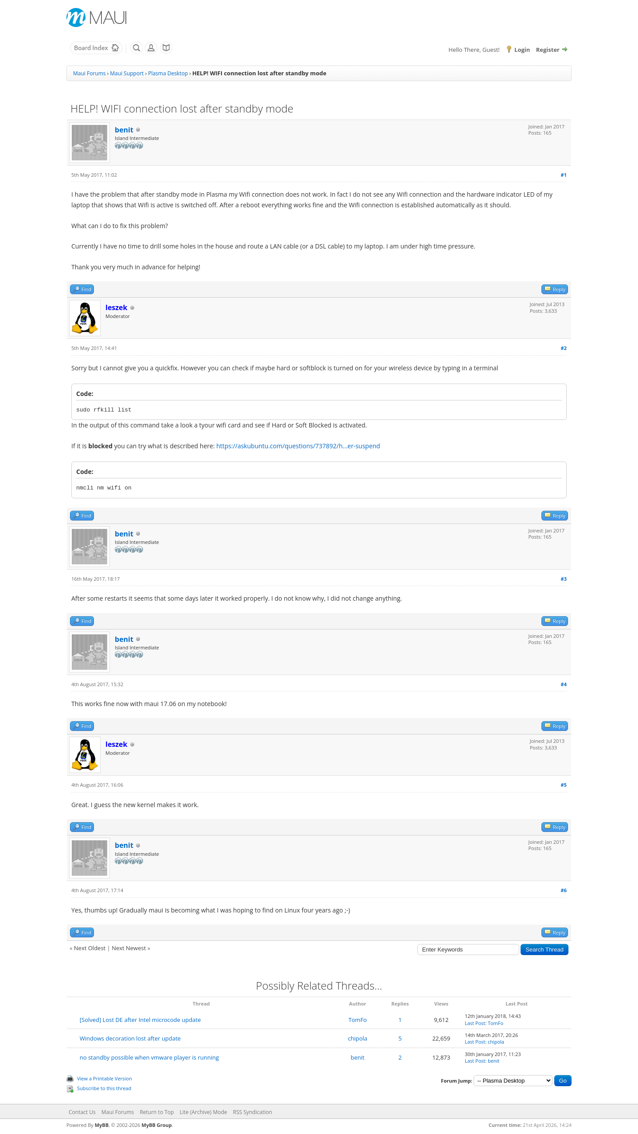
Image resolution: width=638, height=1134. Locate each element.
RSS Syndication (252, 1112)
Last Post (475, 1023)
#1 (564, 174)
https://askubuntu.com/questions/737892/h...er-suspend (298, 446)
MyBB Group (157, 1125)
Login (522, 50)
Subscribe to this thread (104, 1088)
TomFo (357, 1020)
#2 (564, 348)
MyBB (102, 1125)
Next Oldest (89, 948)
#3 (564, 578)
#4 (564, 684)
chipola (357, 1038)
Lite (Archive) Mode (203, 1112)
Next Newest (129, 948)
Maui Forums (89, 73)
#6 (564, 890)
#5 (564, 784)
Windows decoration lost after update (130, 1038)
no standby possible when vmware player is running (149, 1057)
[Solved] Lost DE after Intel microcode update (140, 1020)
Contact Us (82, 1112)
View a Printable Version (104, 1078)
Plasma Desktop (168, 73)
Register (548, 50)
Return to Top (157, 1112)
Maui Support (127, 73)
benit (124, 130)
